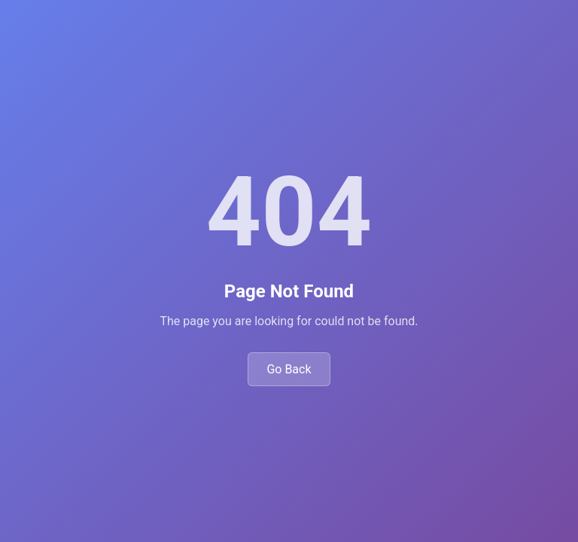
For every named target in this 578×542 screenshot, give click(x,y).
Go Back (288, 369)
